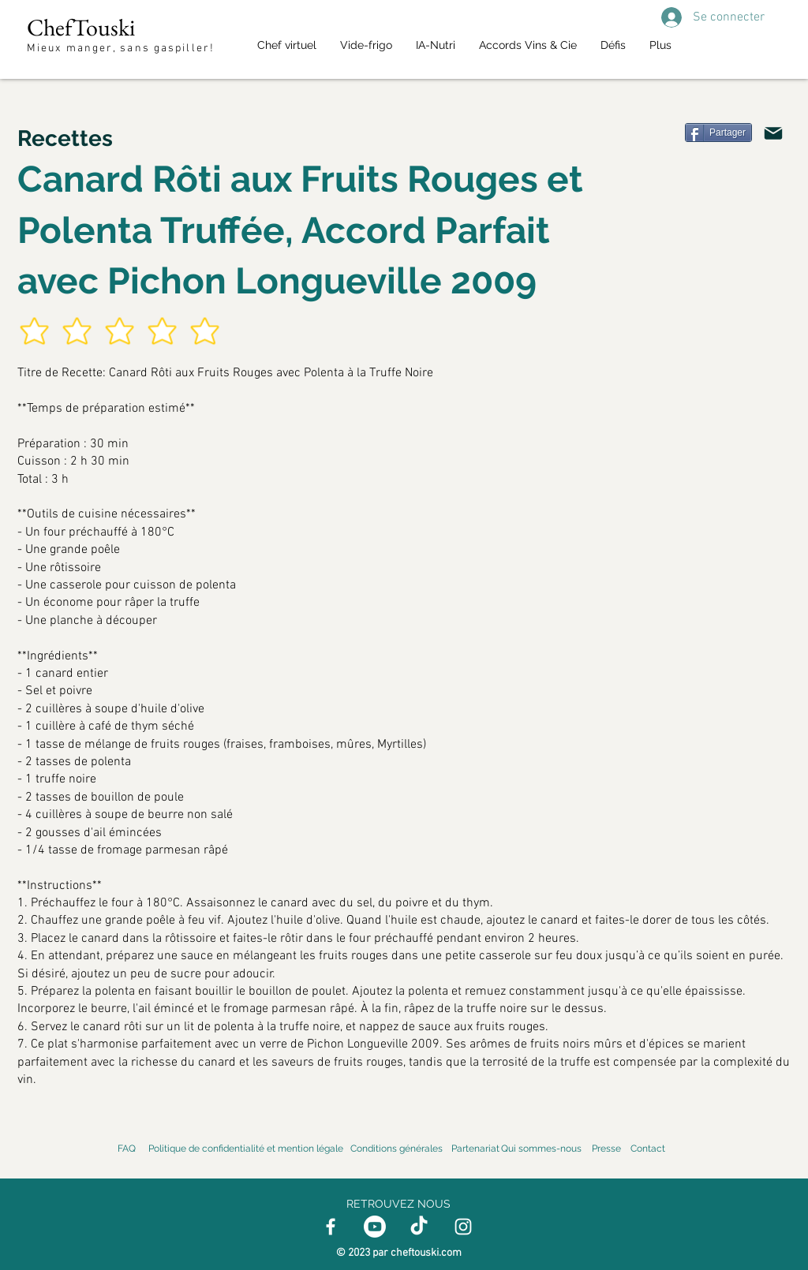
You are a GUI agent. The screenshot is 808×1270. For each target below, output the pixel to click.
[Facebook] (331, 1227)
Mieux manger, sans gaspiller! (123, 48)
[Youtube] (375, 1227)
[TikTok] (419, 1227)
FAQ (127, 1148)
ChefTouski (81, 27)
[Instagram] (463, 1227)
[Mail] (773, 133)
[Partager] (718, 132)
